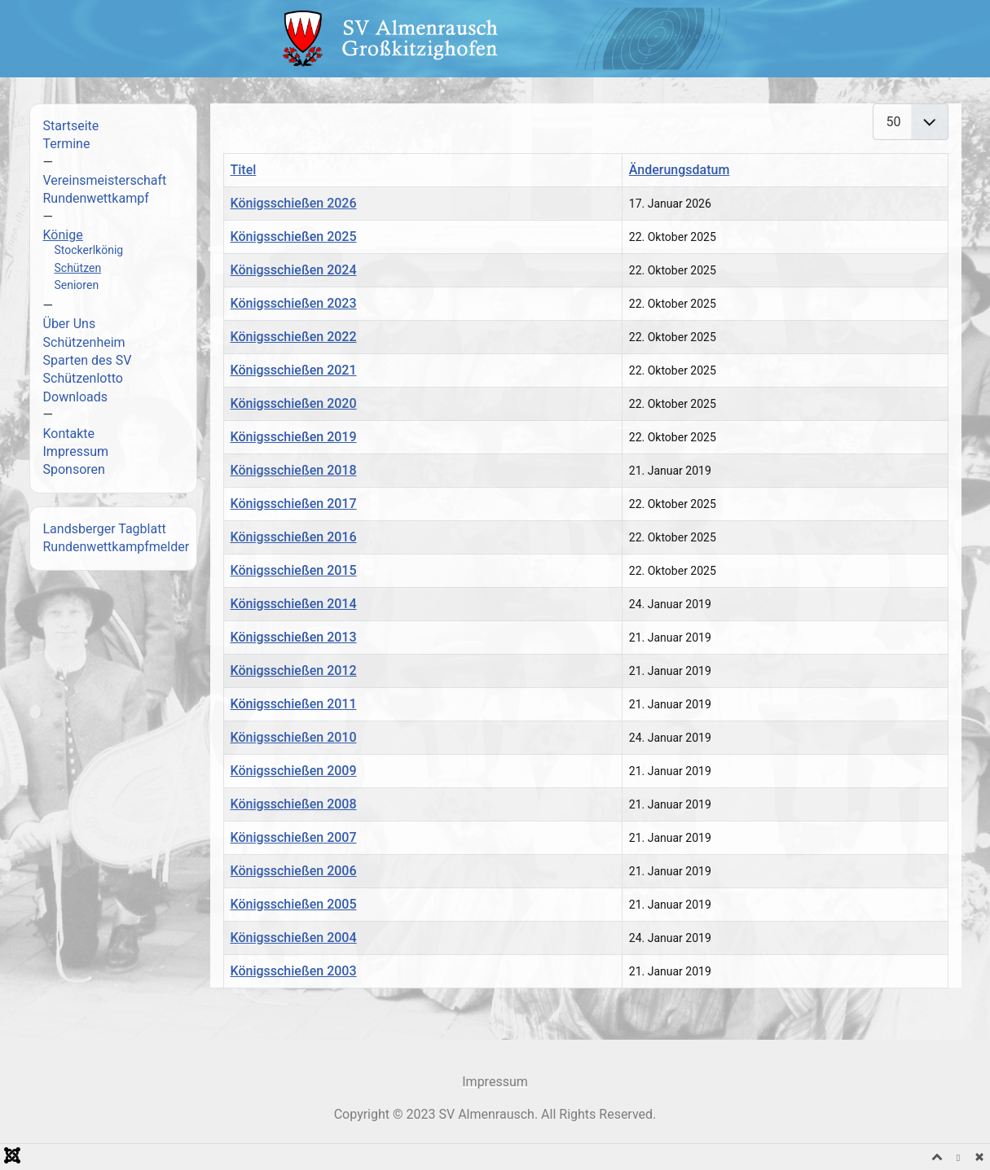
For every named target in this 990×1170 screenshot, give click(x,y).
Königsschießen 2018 (294, 470)
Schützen (78, 267)
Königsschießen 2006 (294, 871)
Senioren (77, 284)
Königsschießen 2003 (294, 971)
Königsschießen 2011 (294, 704)
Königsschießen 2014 (294, 603)
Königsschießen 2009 (294, 770)
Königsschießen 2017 (294, 503)
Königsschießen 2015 (294, 570)
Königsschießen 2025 (294, 236)
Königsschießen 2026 (294, 203)
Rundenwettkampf (96, 198)
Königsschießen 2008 (294, 804)
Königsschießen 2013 (294, 637)
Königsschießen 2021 (294, 370)
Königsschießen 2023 (294, 303)
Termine (66, 143)
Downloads (75, 397)
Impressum (76, 451)
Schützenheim (84, 342)
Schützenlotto (83, 378)
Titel (244, 169)
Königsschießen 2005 (294, 904)
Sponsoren (74, 469)
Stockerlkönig (89, 249)
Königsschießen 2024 (294, 270)
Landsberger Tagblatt (104, 529)
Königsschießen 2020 (294, 403)
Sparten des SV (87, 360)
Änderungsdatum (679, 169)
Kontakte (69, 433)
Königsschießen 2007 (294, 837)
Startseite (71, 126)
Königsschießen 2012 (294, 670)
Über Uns (69, 323)
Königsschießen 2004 (294, 937)
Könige (63, 235)
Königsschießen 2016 (294, 537)
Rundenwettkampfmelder (116, 546)
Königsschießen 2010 (294, 737)
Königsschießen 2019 (294, 437)
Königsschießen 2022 (294, 336)
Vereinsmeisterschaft (105, 180)
